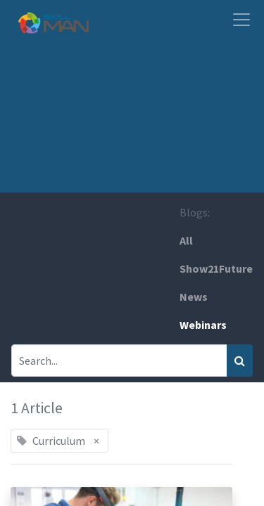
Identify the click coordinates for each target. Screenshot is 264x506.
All (186, 240)
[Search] (240, 360)
